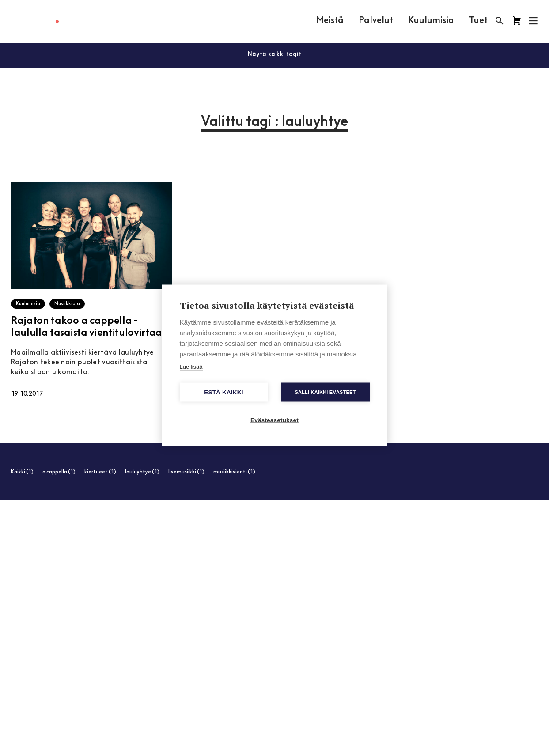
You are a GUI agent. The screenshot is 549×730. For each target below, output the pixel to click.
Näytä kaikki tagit (274, 54)
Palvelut (376, 20)
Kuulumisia (431, 20)
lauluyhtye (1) (142, 472)
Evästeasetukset (274, 419)
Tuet (478, 20)
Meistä (330, 20)
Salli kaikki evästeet (325, 391)
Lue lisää (191, 366)
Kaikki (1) (22, 472)
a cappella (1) (59, 472)
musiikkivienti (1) (234, 472)
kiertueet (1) (100, 472)
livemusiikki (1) (186, 472)
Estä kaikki (223, 392)
